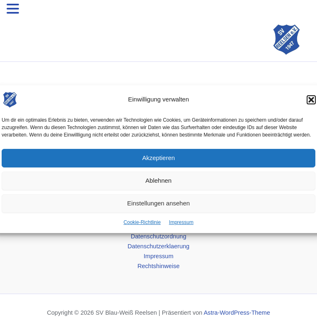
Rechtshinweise (158, 266)
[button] (311, 99)
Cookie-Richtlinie (142, 222)
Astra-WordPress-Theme (236, 312)
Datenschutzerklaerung (158, 246)
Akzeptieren (158, 157)
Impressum (181, 222)
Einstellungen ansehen (158, 203)
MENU (33, 10)
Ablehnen (158, 180)
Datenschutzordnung (159, 236)
